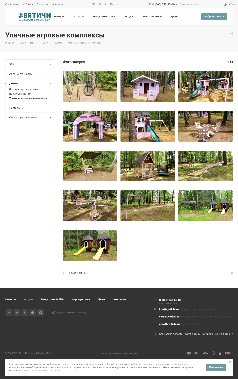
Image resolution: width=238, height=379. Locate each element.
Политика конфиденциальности (118, 353)
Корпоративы (81, 299)
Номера (10, 299)
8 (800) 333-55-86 (163, 4)
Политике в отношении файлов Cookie (38, 370)
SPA (30, 64)
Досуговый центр (20, 93)
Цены (101, 299)
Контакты (119, 299)
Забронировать (214, 16)
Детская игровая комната (24, 89)
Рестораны (30, 107)
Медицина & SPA (52, 299)
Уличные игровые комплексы (28, 98)
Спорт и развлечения (30, 117)
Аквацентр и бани (30, 73)
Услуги (28, 299)
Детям (30, 83)
